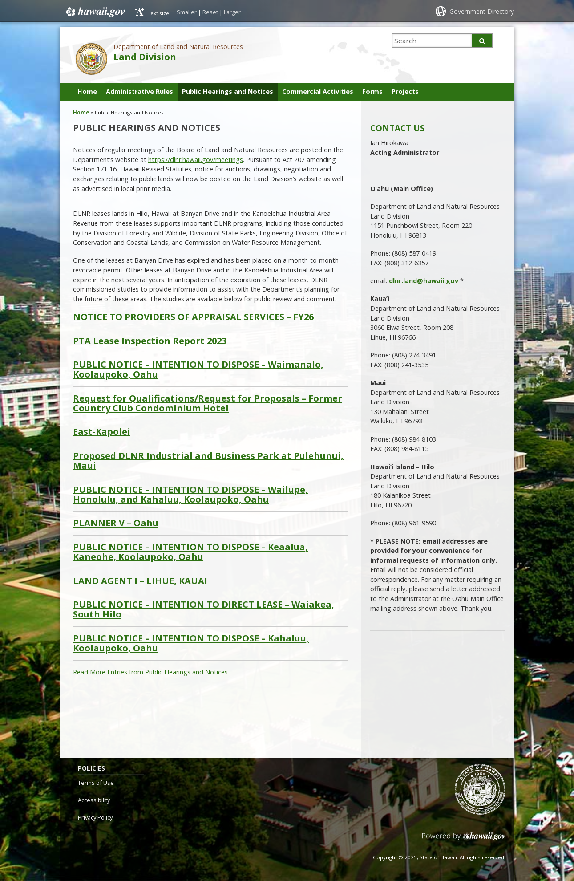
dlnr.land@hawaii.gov (423, 280)
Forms (372, 91)
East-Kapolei (101, 432)
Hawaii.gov (94, 12)
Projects (405, 91)
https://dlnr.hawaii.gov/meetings (195, 159)
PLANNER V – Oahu (115, 523)
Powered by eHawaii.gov (463, 839)
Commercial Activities (317, 91)
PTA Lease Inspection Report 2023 (149, 341)
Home (87, 91)
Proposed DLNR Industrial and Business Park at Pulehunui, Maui (208, 461)
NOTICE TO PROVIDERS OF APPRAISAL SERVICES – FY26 (193, 317)
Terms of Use (96, 783)
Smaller (187, 12)
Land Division (144, 56)
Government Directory (481, 11)
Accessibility (94, 800)
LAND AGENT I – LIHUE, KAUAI (140, 581)
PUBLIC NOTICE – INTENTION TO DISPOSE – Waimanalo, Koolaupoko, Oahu (198, 370)
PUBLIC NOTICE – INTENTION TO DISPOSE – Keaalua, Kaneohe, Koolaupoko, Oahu (190, 552)
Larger (232, 12)
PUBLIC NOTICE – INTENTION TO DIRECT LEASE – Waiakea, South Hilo (203, 610)
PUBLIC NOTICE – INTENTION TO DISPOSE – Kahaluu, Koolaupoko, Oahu (191, 643)
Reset (210, 12)
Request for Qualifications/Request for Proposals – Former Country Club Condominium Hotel (207, 404)
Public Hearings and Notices (227, 91)
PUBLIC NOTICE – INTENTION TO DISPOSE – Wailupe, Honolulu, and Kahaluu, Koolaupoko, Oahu (190, 495)
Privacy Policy (95, 817)
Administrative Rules (139, 91)
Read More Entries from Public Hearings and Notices (150, 672)
